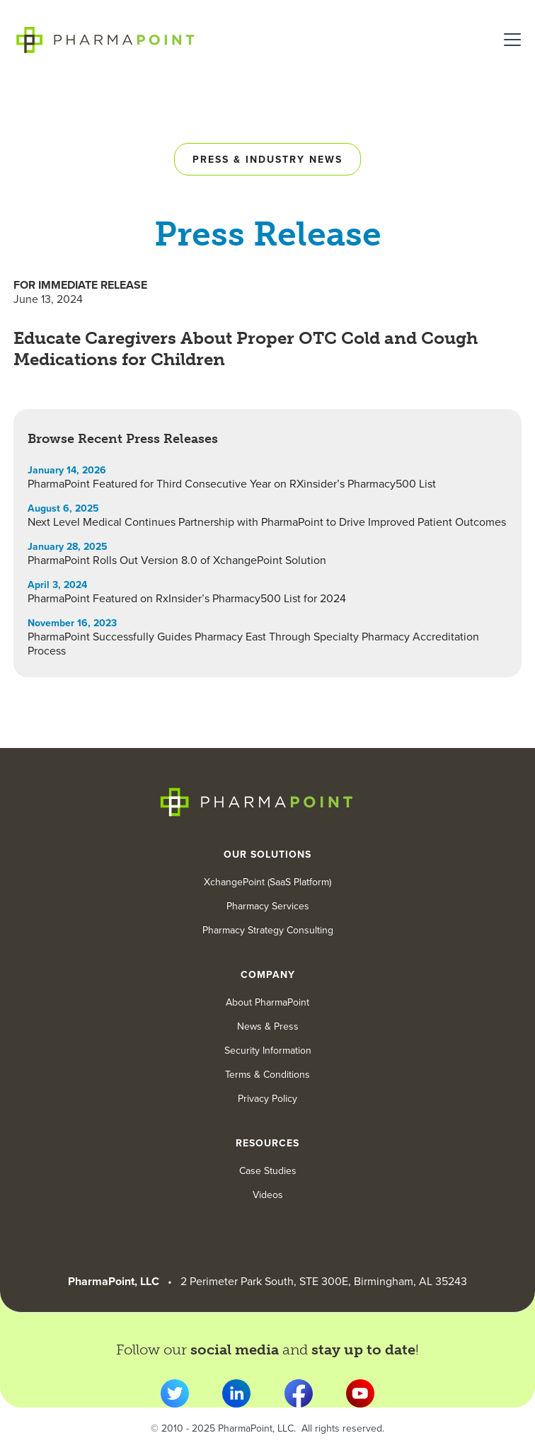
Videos (268, 1195)
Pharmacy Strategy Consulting (267, 930)
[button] (509, 40)
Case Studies (268, 1171)
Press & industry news (267, 159)
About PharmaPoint (267, 1002)
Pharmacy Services (267, 906)
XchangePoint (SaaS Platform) (267, 882)
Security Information (267, 1051)
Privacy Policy (267, 1099)
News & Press (268, 1026)
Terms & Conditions (267, 1075)
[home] (105, 40)
